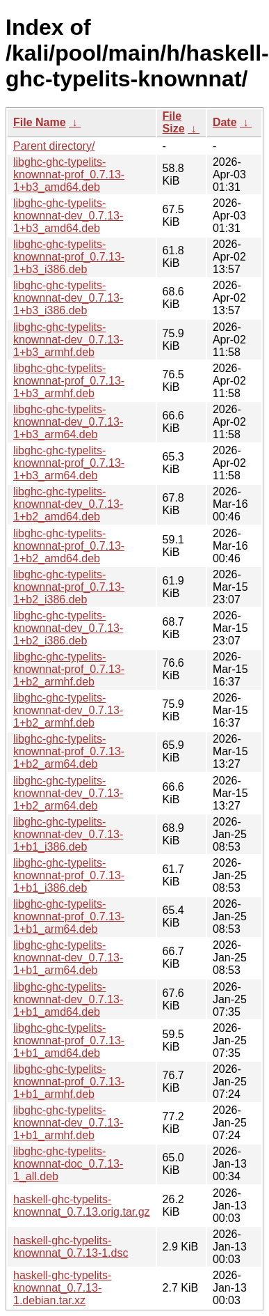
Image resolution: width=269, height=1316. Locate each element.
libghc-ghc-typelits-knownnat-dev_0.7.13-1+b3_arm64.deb (68, 421)
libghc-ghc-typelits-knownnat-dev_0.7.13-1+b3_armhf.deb (68, 339)
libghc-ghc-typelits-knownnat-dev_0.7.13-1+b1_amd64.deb (68, 999)
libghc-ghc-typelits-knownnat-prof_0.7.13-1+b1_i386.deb (68, 875)
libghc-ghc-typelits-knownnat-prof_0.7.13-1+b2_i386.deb (68, 586)
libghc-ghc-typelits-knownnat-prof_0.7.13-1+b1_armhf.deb (68, 1081)
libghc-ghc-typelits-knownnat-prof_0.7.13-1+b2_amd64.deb (68, 545)
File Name (39, 122)
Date (225, 122)
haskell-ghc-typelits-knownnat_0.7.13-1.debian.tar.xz (62, 1287)
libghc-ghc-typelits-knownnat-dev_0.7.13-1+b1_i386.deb (68, 834)
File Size (174, 122)
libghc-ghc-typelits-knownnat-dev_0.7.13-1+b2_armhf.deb (68, 710)
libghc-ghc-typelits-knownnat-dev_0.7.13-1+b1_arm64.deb (68, 957)
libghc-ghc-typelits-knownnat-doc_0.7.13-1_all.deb (68, 1163)
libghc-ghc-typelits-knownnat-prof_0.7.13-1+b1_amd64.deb (68, 1040)
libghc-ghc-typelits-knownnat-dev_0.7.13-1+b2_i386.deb (68, 628)
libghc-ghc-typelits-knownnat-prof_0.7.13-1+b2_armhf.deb (68, 669)
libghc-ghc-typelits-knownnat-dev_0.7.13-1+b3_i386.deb (68, 297)
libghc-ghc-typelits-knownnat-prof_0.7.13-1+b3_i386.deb (68, 256)
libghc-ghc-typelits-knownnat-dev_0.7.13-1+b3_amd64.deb (68, 215)
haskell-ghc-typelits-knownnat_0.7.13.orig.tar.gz (81, 1205)
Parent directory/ (54, 146)
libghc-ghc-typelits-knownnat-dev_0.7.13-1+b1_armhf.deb (68, 1122)
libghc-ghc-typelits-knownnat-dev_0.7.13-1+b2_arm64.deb (68, 793)
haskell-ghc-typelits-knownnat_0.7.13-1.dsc (70, 1246)
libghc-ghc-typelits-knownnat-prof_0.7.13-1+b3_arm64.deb (68, 462)
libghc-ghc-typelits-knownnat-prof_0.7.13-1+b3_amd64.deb (68, 174)
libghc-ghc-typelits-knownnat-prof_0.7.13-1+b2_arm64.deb (68, 751)
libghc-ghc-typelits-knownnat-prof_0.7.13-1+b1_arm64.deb (68, 916)
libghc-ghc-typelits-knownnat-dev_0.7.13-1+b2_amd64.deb (68, 504)
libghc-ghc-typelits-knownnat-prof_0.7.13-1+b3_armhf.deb (68, 380)
